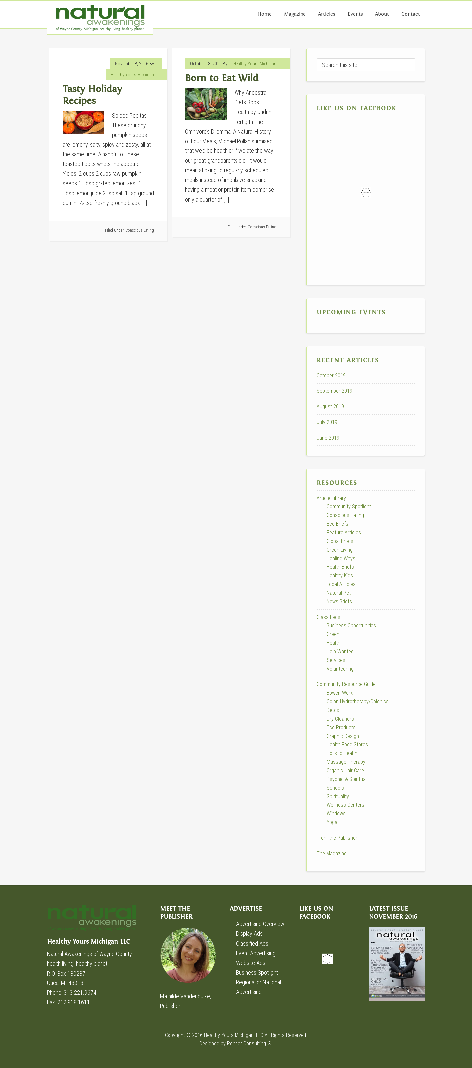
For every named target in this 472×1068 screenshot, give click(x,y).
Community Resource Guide (346, 684)
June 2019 (328, 438)
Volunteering (340, 669)
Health (333, 643)
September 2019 (334, 391)
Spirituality (338, 796)
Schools (335, 788)
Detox (333, 710)
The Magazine (332, 853)
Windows (336, 813)
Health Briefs (340, 567)
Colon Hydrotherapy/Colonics (358, 701)
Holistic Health (342, 753)
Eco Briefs (337, 524)
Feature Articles (344, 532)
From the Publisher (337, 838)
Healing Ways (341, 558)
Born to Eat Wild (221, 78)
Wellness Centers (345, 805)
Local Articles (341, 584)
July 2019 (327, 422)
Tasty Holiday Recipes (92, 95)
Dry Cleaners (340, 719)
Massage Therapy (346, 762)
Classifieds (328, 617)
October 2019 (331, 375)
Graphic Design (343, 736)
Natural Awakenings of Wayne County (100, 17)
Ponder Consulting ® (249, 1043)
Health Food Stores (347, 745)
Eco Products (341, 727)
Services (336, 660)
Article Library (331, 498)
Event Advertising (256, 953)
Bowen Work (340, 693)
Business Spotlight (257, 972)
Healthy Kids (340, 575)
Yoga (332, 822)
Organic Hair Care (345, 770)
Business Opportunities (351, 626)
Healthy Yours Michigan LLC (97, 921)
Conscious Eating (139, 230)
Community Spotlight (349, 507)
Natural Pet (339, 593)
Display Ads (249, 933)
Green (333, 634)
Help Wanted (340, 651)
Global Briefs (340, 541)
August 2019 (330, 406)
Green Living (340, 550)
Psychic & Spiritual (347, 779)
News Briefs (339, 601)
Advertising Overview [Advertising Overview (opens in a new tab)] (260, 923)
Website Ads (250, 962)
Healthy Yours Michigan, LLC (233, 1035)
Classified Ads (252, 943)
